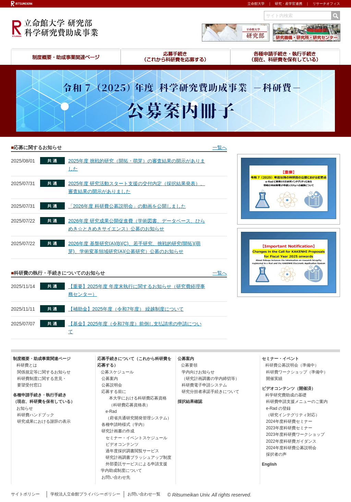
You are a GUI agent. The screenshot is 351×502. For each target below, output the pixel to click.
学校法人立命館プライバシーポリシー (85, 494)
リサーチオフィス (326, 3)
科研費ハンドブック (33, 415)
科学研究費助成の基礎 (285, 395)
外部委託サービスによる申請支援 (132, 464)
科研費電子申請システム (202, 385)
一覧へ (220, 147)
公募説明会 (109, 385)
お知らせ (24, 408)
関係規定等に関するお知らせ (42, 372)
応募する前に (111, 391)
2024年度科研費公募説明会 (289, 447)
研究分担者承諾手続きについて (208, 391)
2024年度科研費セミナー (287, 421)
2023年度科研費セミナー (287, 428)
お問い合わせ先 (113, 477)
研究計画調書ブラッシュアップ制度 (134, 457)
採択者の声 (274, 454)
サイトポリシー (25, 494)
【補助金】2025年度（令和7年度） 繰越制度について (126, 309)
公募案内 (107, 378)
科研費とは (26, 365)
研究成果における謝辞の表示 (42, 421)
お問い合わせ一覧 (144, 494)
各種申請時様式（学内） (122, 424)
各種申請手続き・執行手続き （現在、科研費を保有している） (285, 56)
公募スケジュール (117, 372)
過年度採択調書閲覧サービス (128, 451)
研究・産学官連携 (288, 3)
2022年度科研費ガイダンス (289, 441)
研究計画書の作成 (115, 431)
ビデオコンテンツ (117, 444)
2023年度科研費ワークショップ (293, 434)
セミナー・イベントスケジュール (132, 437)
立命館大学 (256, 3)
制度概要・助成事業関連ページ (66, 56)
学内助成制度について (121, 470)
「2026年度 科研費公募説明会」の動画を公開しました (127, 206)
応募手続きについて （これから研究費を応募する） (175, 56)
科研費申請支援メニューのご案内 (295, 401)
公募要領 (189, 365)
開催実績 (272, 378)
